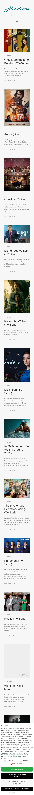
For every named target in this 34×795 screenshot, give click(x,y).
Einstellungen (13, 756)
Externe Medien (15, 763)
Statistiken (23, 761)
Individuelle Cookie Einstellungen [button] (16, 789)
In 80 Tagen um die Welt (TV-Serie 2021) (16, 450)
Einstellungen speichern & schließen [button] (16, 775)
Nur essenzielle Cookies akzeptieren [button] (16, 782)
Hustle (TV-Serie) (15, 618)
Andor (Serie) (12, 134)
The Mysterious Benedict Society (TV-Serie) (15, 509)
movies (9, 55)
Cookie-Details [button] (8, 792)
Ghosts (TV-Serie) (15, 199)
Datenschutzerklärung (7, 755)
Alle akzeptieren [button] (16, 769)
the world (9, 681)
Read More (11, 80)
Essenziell (8, 761)
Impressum (25, 792)
